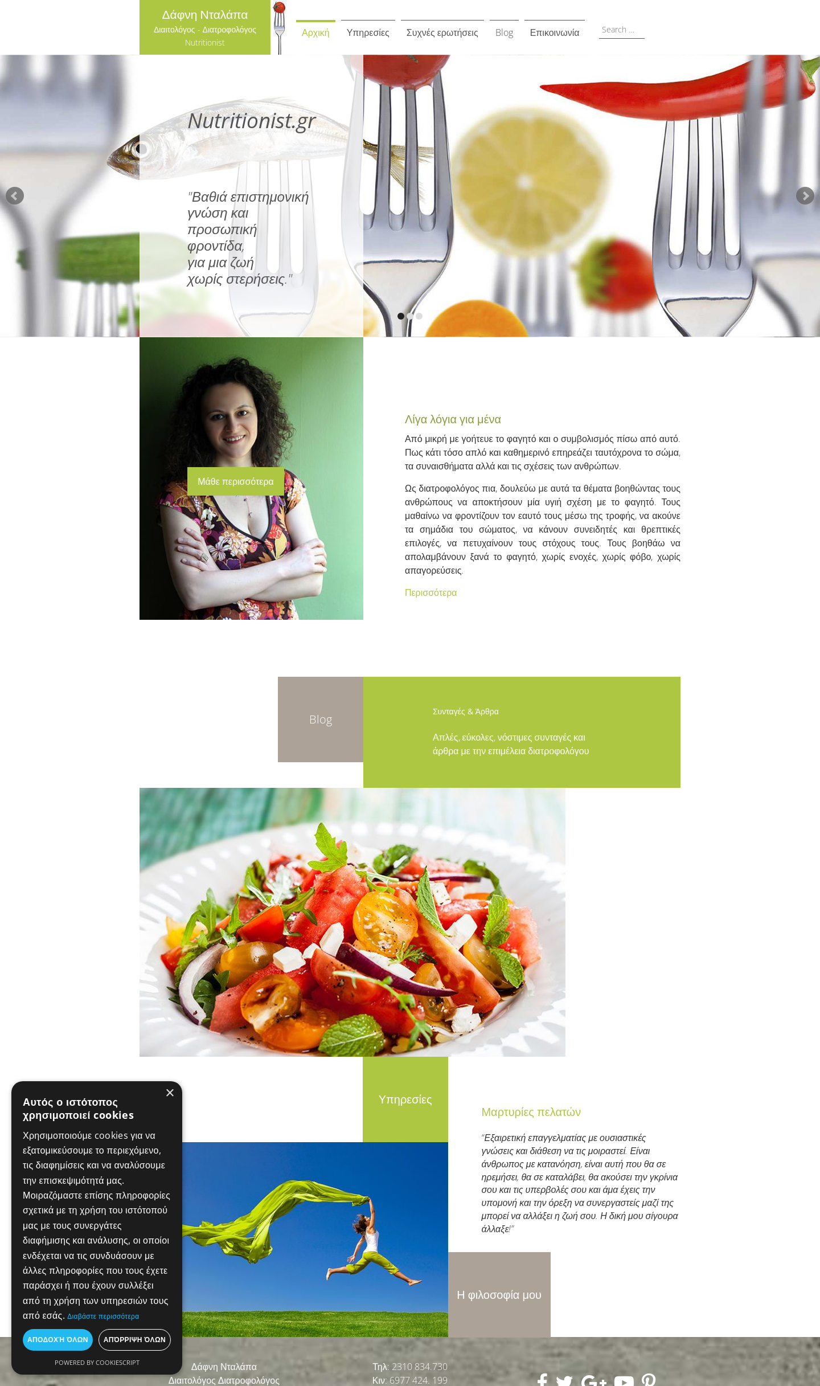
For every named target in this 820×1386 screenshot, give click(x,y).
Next (805, 196)
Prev (15, 196)
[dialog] (96, 1228)
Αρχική (316, 32)
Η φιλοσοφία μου (499, 1294)
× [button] (169, 1093)
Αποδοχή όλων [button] (57, 1339)
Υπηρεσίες (368, 32)
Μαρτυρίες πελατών (531, 1111)
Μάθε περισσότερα (236, 481)
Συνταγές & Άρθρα (466, 711)
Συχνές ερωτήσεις (442, 32)
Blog (504, 32)
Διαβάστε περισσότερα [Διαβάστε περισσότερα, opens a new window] (103, 1316)
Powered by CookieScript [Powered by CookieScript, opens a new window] (97, 1362)
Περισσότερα (431, 592)
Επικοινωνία (555, 32)
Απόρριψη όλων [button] (135, 1339)
